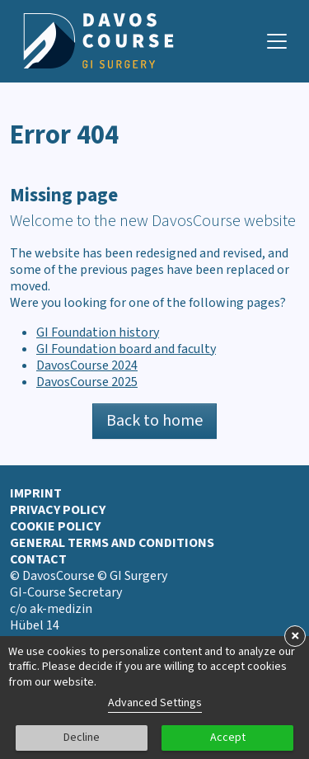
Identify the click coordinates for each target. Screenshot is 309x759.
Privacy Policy (57, 510)
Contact (38, 559)
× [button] (295, 636)
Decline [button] (81, 737)
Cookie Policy (55, 526)
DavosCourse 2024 (87, 365)
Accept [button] (228, 737)
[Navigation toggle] (277, 41)
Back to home (154, 420)
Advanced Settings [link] (155, 703)
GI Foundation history (97, 332)
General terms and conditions (112, 543)
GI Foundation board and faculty (126, 349)
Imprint (36, 493)
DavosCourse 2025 (87, 382)
